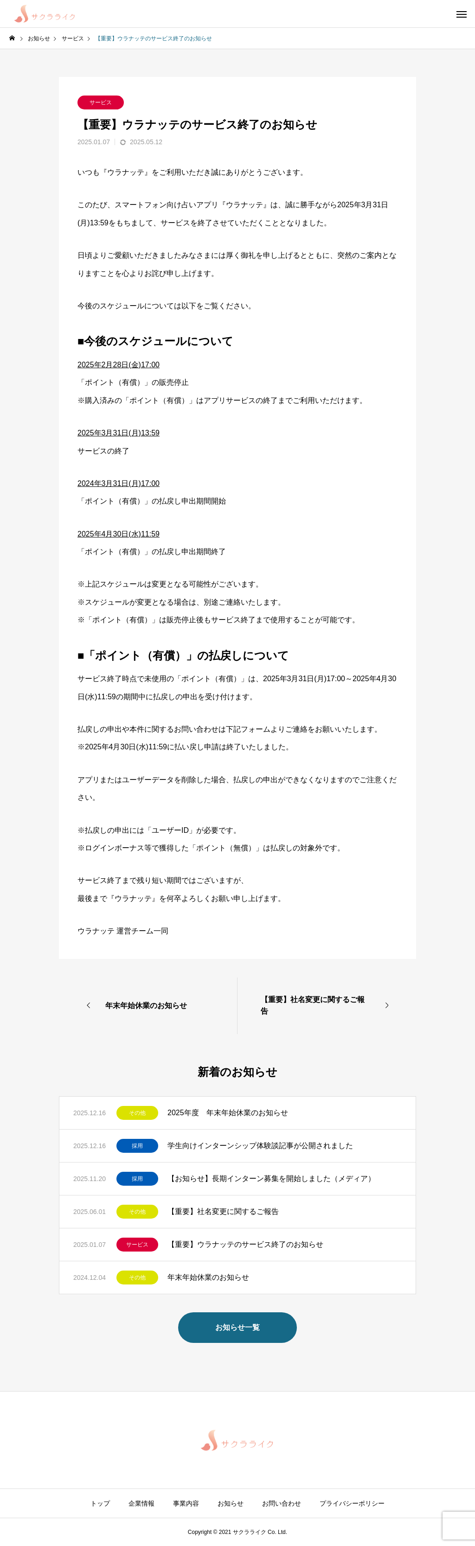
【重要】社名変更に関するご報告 (223, 1211)
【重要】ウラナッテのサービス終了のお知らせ (245, 1244)
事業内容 (186, 1503)
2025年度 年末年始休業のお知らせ (227, 1113)
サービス (101, 102)
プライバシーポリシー (352, 1503)
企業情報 (141, 1503)
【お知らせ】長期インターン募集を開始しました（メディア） (271, 1178)
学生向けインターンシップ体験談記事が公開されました (260, 1146)
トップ (100, 1503)
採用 (137, 1146)
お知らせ (231, 1503)
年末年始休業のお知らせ (208, 1277)
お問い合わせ (281, 1503)
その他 (137, 1113)
